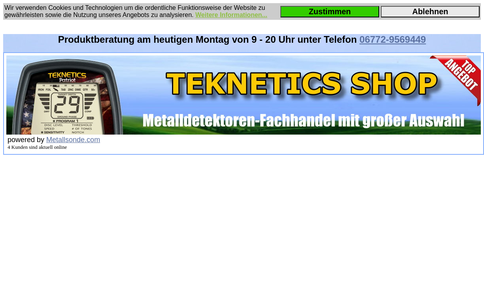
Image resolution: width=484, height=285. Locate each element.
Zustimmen (330, 11)
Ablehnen (430, 11)
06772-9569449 (392, 39)
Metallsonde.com (73, 140)
